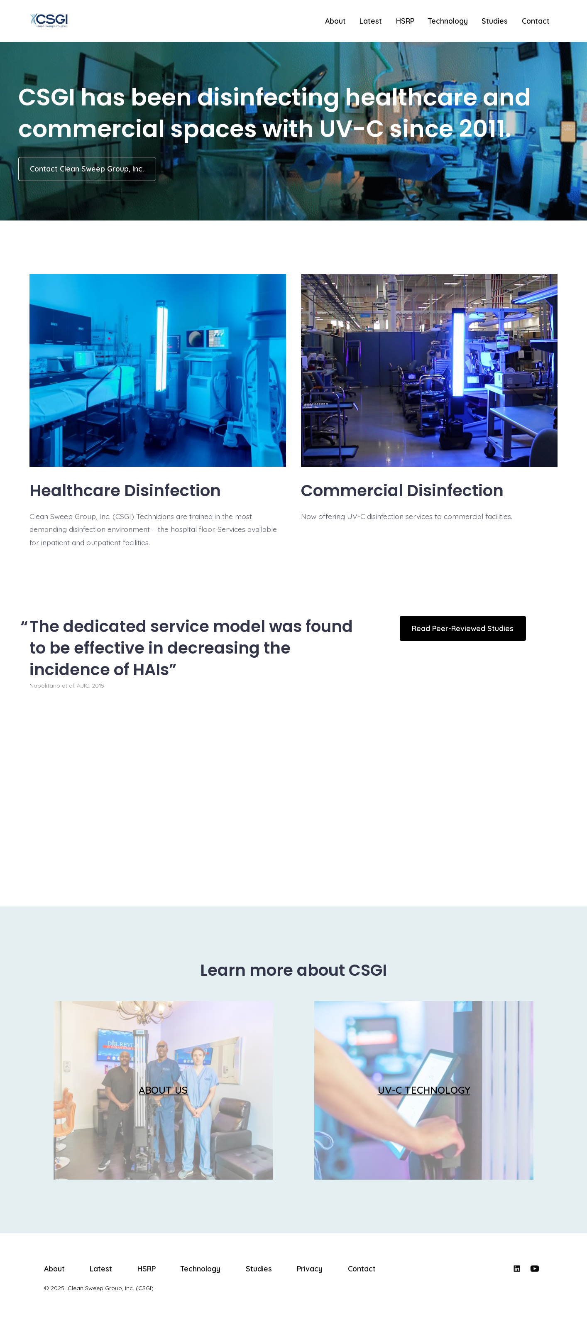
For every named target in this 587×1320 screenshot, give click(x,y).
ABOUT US (163, 1090)
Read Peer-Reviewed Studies (463, 628)
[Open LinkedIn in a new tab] (516, 1268)
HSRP (405, 20)
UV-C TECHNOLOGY (424, 1090)
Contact (536, 20)
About (335, 20)
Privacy (310, 1268)
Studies (495, 20)
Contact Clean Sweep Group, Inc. (87, 168)
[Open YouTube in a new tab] (534, 1268)
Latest (371, 20)
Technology (448, 20)
